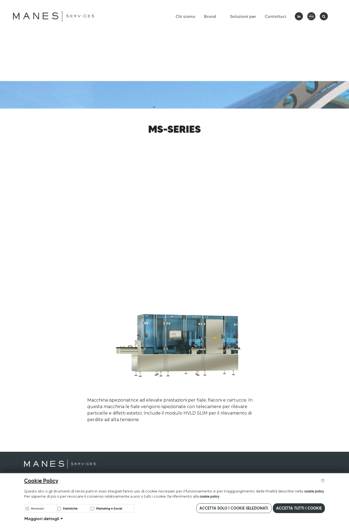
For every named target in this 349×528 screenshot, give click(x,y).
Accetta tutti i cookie (299, 508)
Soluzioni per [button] (243, 16)
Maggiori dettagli (43, 518)
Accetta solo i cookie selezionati (233, 508)
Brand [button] (210, 16)
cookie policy (314, 491)
